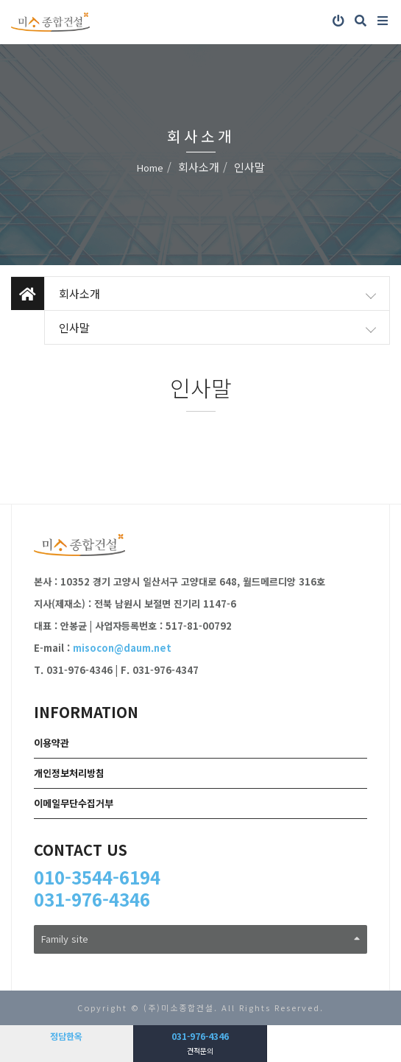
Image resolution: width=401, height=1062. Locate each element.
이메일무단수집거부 (73, 803)
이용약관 (51, 743)
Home (150, 168)
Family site (200, 939)
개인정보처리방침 (69, 773)
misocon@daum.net (122, 648)
